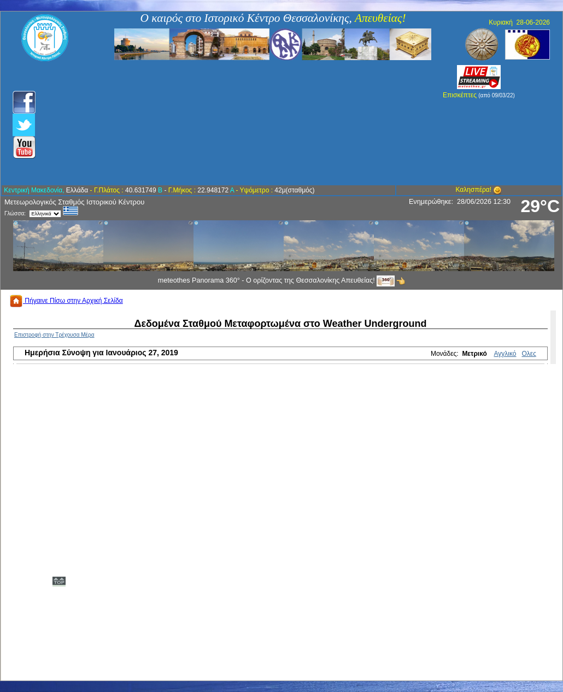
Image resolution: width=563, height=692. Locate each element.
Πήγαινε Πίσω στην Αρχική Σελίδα (66, 300)
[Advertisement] (223, 123)
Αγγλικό (505, 353)
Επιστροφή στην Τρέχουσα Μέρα (54, 335)
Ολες (529, 353)
